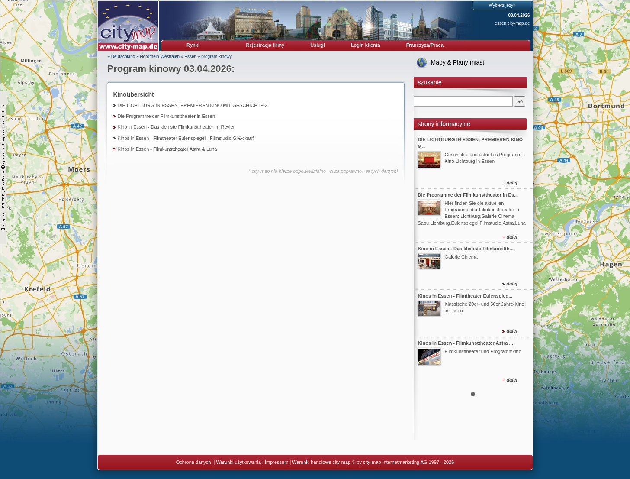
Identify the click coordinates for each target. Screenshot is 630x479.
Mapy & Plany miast (458, 62)
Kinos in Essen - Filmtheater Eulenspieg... (465, 295)
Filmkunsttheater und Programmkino (483, 351)
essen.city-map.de (512, 23)
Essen (190, 56)
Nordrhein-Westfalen (160, 56)
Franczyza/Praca (425, 45)
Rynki (192, 45)
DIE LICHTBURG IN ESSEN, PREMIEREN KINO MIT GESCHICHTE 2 (193, 105)
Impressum (276, 462)
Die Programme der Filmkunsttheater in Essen (166, 116)
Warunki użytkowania (238, 462)
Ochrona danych (194, 462)
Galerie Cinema (461, 256)
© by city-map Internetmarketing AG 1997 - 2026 (403, 462)
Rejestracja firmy (265, 45)
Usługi (317, 45)
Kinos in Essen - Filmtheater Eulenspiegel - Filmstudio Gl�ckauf (186, 138)
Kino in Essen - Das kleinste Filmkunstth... (466, 248)
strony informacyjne (444, 123)
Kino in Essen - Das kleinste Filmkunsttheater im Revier (176, 126)
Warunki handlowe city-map (321, 462)
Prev (425, 258)
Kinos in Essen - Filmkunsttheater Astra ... (465, 343)
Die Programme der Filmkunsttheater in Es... (468, 194)
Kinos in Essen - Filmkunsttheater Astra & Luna (167, 149)
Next (521, 258)
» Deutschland (121, 56)
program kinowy (216, 56)
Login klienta (365, 45)
